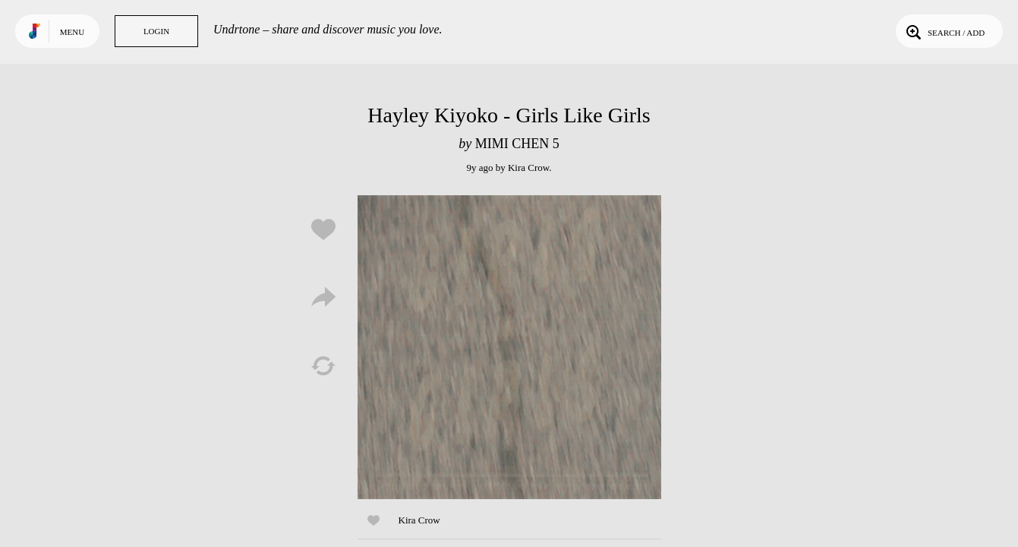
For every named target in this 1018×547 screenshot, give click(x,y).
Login (156, 31)
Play (509, 347)
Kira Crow (528, 167)
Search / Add (944, 31)
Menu (72, 31)
